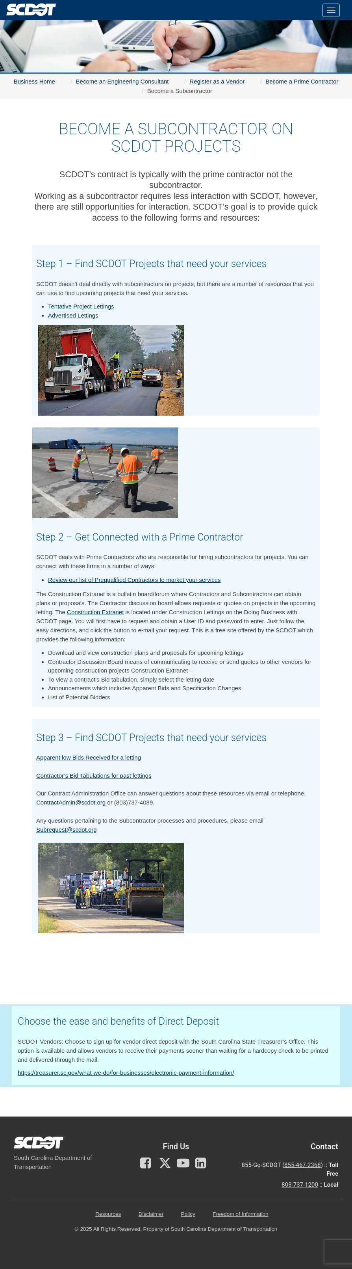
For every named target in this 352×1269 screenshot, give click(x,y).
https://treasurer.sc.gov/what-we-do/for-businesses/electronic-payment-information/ (126, 1072)
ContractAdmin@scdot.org (71, 802)
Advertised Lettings (73, 315)
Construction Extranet (95, 612)
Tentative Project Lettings (81, 306)
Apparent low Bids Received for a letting (88, 757)
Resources (108, 1214)
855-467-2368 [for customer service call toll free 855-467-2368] (302, 1165)
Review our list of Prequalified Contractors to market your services (134, 579)
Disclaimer (151, 1214)
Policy (188, 1214)
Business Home (34, 81)
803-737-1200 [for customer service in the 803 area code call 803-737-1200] (300, 1184)
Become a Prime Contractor (301, 81)
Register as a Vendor (217, 81)
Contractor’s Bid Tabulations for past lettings (94, 775)
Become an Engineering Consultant (122, 81)
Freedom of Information (240, 1214)
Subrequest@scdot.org (66, 829)
